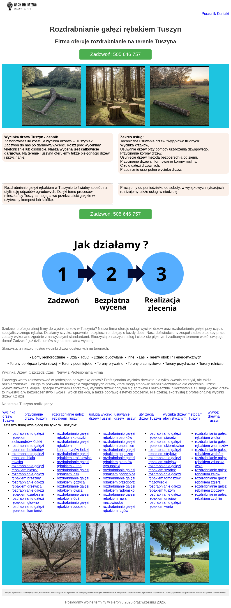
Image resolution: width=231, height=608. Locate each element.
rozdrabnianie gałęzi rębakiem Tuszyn (68, 416)
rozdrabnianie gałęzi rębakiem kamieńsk (28, 509)
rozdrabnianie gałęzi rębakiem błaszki (28, 468)
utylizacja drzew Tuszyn (150, 416)
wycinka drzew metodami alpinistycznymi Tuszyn (183, 416)
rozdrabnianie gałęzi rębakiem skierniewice (166, 444)
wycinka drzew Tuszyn (8, 416)
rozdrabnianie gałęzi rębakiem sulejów (164, 460)
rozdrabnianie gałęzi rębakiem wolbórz (211, 452)
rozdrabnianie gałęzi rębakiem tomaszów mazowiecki (164, 478)
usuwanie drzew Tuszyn (125, 416)
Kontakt (223, 14)
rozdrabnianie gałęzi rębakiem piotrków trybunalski (119, 462)
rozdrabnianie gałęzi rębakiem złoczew (211, 488)
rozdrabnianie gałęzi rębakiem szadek (164, 468)
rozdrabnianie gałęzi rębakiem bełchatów (28, 448)
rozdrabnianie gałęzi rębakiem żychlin (211, 496)
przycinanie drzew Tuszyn (36, 416)
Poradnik (209, 14)
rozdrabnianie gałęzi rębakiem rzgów (119, 509)
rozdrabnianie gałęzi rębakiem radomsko (119, 488)
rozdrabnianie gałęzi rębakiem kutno (73, 464)
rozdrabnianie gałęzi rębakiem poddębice (119, 472)
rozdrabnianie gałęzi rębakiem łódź (73, 496)
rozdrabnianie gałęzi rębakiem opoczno (73, 505)
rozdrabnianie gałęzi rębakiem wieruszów (211, 444)
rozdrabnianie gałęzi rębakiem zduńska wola (211, 462)
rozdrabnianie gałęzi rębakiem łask (73, 472)
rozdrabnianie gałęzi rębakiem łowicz (73, 488)
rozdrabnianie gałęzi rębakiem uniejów (164, 496)
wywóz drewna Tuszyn (213, 416)
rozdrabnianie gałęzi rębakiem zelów (211, 472)
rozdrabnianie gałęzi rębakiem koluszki (73, 435)
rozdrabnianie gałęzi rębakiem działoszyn (28, 492)
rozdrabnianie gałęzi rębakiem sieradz (164, 435)
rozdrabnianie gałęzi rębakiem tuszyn (164, 488)
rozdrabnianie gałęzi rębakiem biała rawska (28, 458)
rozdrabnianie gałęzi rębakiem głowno (28, 500)
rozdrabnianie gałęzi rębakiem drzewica (28, 484)
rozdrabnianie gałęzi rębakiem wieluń (211, 435)
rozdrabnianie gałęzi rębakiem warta (164, 505)
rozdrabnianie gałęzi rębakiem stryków (164, 452)
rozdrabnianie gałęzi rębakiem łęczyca (73, 480)
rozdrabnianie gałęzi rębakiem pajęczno (119, 452)
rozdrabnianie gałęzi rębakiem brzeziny (28, 476)
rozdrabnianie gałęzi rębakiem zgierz (211, 480)
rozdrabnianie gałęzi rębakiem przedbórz (119, 480)
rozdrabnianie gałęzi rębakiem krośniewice (74, 456)
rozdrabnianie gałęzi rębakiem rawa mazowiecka (119, 498)
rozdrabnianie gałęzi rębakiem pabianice (119, 444)
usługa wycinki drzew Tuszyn (100, 416)
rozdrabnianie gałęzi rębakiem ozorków (119, 435)
